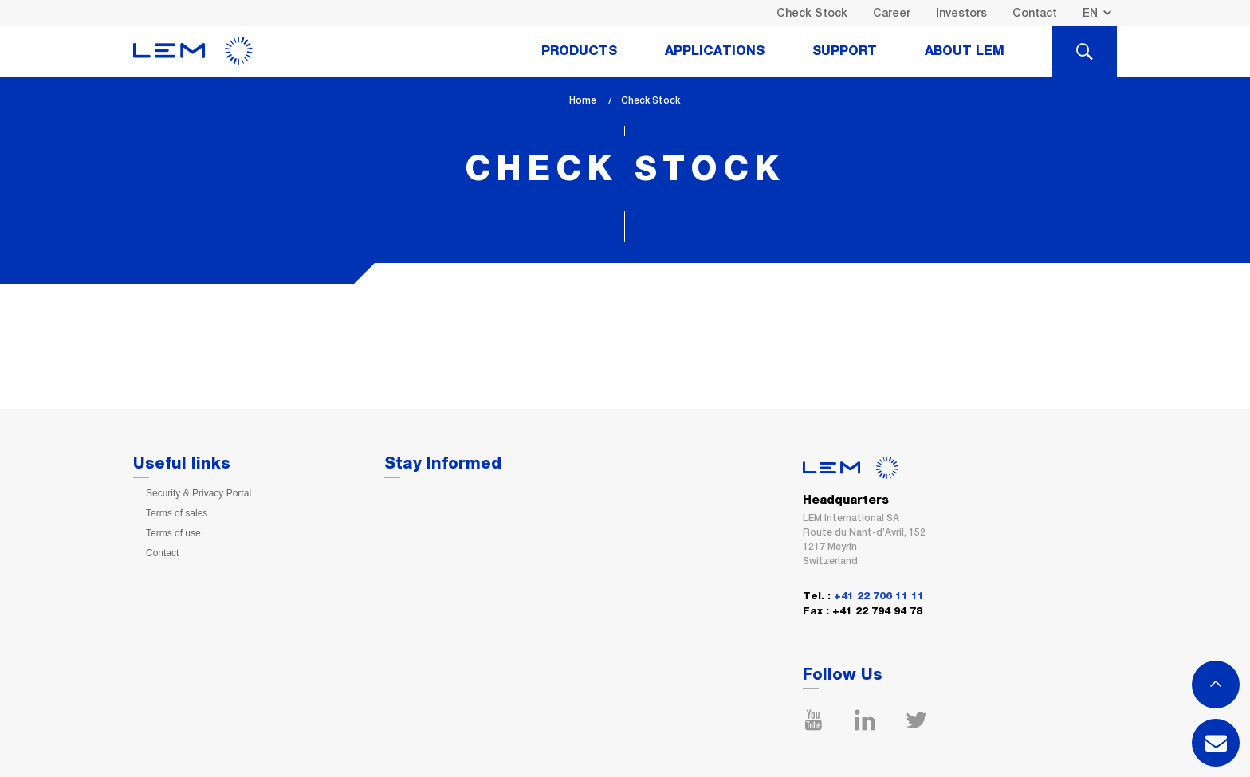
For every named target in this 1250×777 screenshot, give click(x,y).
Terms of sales (176, 513)
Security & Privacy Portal (198, 493)
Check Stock (811, 12)
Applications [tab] (715, 51)
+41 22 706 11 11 (879, 596)
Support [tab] (844, 51)
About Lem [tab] (964, 51)
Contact (1034, 12)
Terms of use (173, 533)
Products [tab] (579, 51)
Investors (961, 12)
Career (891, 12)
